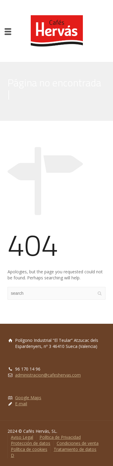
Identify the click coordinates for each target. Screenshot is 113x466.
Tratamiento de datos (75, 449)
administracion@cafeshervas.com (48, 375)
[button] (10, 9)
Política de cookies (29, 449)
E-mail (21, 404)
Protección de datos (30, 443)
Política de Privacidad (60, 437)
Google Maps (28, 397)
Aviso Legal (22, 437)
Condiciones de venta (78, 443)
